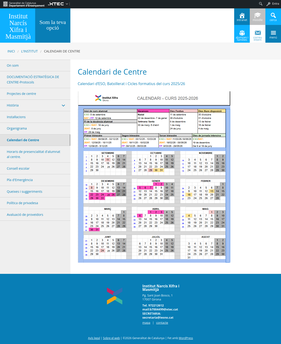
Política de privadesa (22, 203)
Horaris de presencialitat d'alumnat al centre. (33, 154)
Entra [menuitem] (275, 3)
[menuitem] (24, 3)
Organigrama (17, 128)
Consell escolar (18, 168)
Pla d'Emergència (20, 180)
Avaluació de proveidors (25, 214)
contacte (162, 322)
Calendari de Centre (23, 140)
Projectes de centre (21, 93)
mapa (146, 322)
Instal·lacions (16, 117)
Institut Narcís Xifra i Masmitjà (18, 26)
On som (13, 65)
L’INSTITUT (29, 51)
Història (13, 105)
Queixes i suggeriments (24, 191)
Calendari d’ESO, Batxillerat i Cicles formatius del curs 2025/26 (131, 83)
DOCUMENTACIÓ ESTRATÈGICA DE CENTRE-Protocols (33, 79)
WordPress (186, 338)
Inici (11, 51)
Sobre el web (111, 338)
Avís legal (94, 338)
